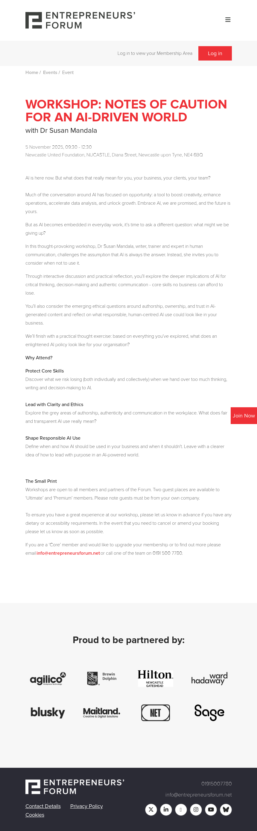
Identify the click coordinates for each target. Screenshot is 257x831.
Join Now (244, 415)
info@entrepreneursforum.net (68, 553)
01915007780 (216, 783)
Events (50, 72)
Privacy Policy (86, 806)
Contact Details (43, 806)
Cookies (34, 815)
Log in (215, 53)
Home (31, 72)
